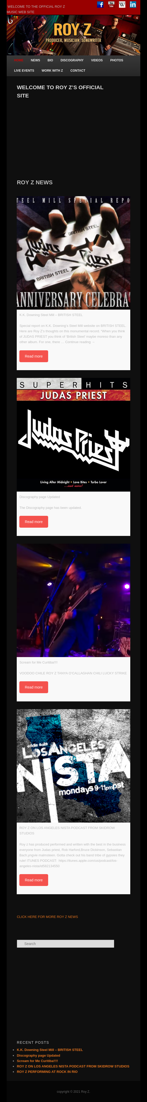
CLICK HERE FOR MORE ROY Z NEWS (47, 917)
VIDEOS (97, 60)
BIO (50, 60)
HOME (18, 60)
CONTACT (78, 70)
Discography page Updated (38, 1055)
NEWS (35, 60)
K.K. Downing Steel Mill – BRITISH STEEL (50, 1050)
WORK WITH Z (52, 70)
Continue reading (80, 342)
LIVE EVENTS (24, 70)
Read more (33, 356)
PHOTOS (116, 60)
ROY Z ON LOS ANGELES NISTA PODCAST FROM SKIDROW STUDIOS (73, 1066)
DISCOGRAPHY (71, 60)
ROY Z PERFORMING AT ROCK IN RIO (47, 1072)
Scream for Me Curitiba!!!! (37, 1061)
